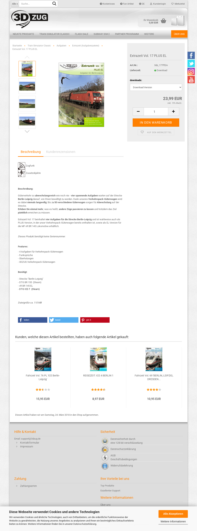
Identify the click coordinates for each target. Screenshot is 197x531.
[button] (32, 320)
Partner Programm (127, 34)
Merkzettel (178, 4)
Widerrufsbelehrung (122, 465)
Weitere (149, 34)
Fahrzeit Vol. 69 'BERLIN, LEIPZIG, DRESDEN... (154, 377)
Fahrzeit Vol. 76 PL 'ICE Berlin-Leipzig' (43, 377)
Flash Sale (81, 34)
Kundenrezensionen (60, 152)
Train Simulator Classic (54, 34)
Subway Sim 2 (102, 34)
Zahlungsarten (28, 485)
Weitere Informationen (173, 521)
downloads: (136, 80)
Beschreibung (31, 152)
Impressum (26, 446)
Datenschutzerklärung (84, 524)
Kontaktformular (29, 442)
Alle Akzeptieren (173, 513)
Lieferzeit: (135, 70)
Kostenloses (107, 4)
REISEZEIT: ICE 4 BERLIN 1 (98, 375)
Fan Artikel (127, 4)
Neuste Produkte (23, 34)
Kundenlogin (158, 4)
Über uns (179, 34)
